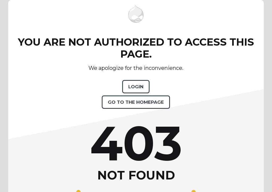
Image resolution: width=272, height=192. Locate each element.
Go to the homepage (136, 102)
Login (135, 86)
